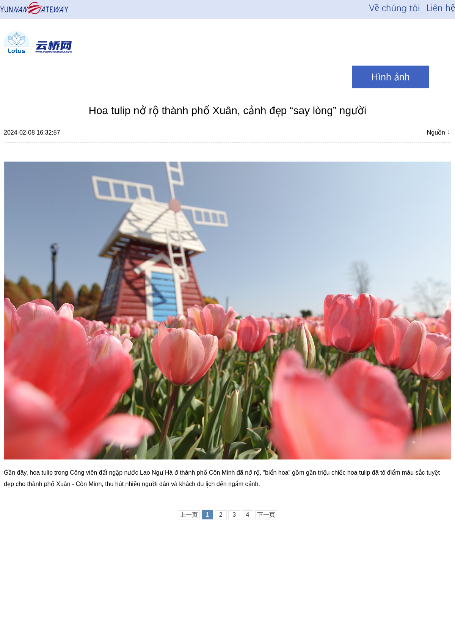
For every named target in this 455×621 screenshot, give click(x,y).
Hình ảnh (390, 77)
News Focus (45, 77)
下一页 (266, 514)
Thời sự (125, 77)
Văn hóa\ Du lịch (214, 77)
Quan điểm (310, 77)
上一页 (189, 514)
